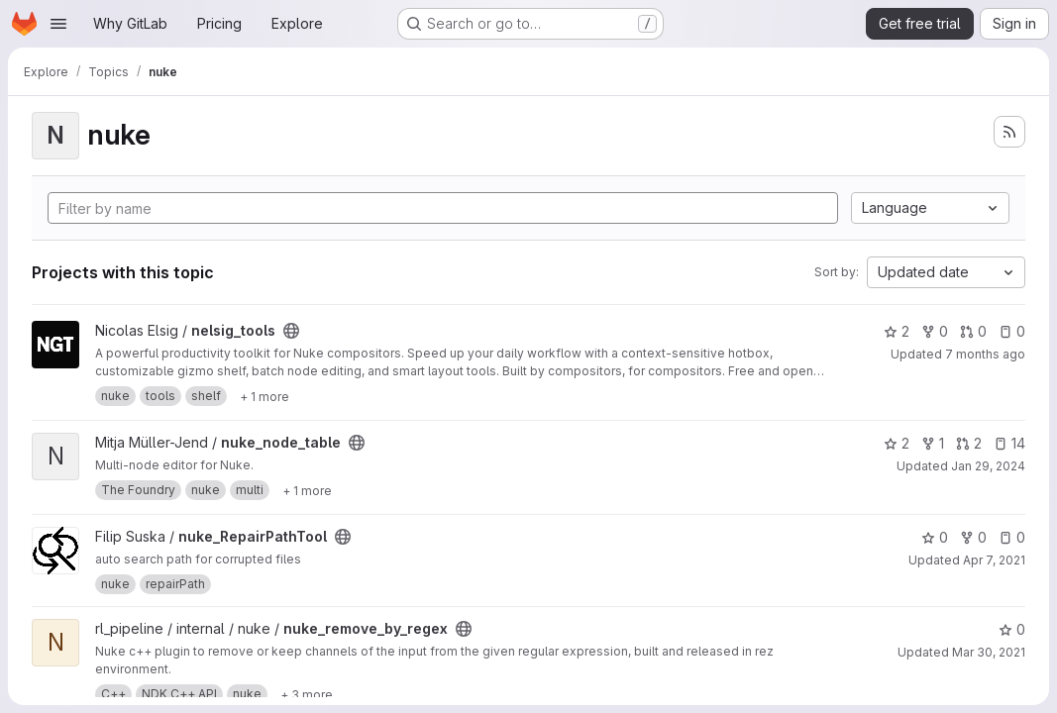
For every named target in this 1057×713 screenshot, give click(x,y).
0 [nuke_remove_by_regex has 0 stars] (1012, 629)
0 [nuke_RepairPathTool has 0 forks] (973, 537)
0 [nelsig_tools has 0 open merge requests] (973, 331)
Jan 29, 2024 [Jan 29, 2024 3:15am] (988, 465)
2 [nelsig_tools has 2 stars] (896, 331)
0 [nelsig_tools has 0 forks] (934, 331)
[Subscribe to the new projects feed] (1009, 132)
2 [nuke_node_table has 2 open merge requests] (969, 443)
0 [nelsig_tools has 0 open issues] (1012, 331)
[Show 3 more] (306, 694)
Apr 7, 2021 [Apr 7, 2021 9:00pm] (994, 560)
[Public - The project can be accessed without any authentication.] (291, 331)
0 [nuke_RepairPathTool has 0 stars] (934, 537)
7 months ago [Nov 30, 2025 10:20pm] (985, 354)
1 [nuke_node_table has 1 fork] (932, 443)
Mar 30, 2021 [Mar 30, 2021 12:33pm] (988, 652)
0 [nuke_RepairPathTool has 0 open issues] (1012, 537)
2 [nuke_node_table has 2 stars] (896, 443)
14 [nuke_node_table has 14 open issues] (1009, 443)
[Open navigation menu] (58, 24)
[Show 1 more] (264, 396)
